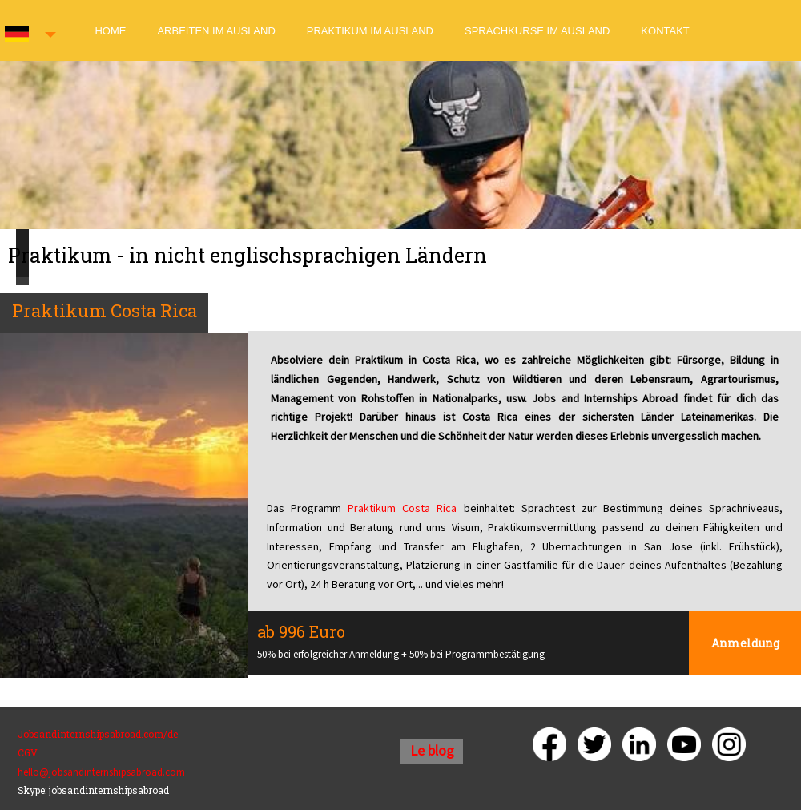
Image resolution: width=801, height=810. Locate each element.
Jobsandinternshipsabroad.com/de (98, 733)
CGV (28, 752)
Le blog (432, 750)
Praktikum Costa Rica (402, 508)
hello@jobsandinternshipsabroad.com (101, 772)
